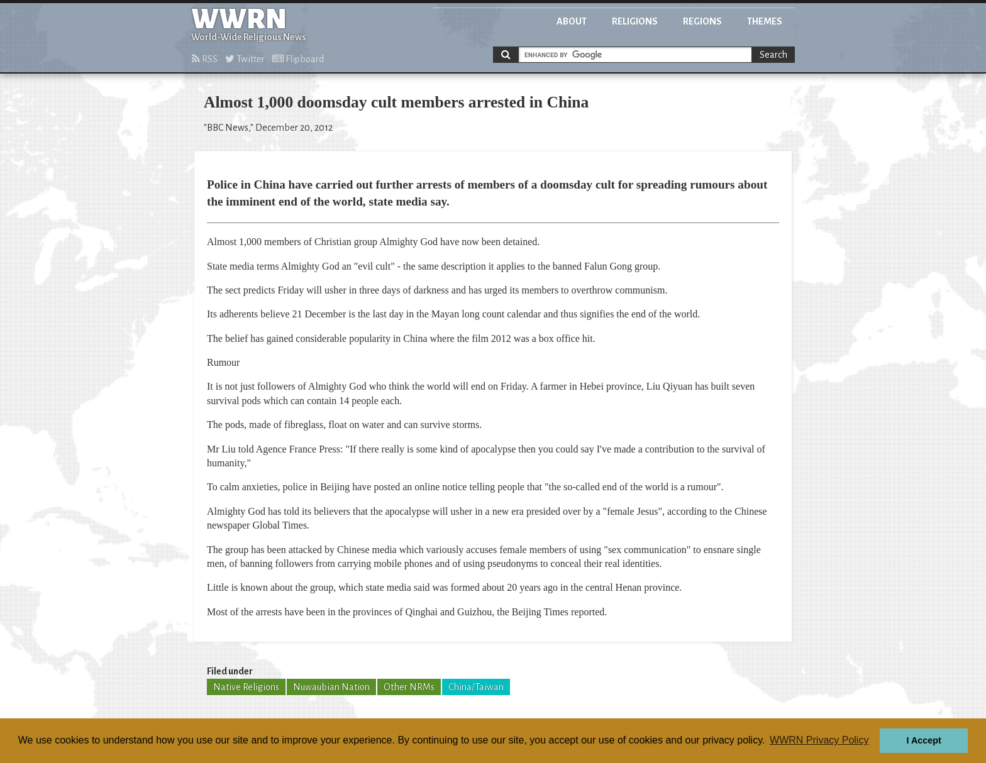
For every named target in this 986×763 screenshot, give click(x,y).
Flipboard (298, 59)
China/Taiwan (476, 687)
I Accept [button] (923, 740)
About (572, 21)
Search (773, 55)
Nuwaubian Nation (331, 687)
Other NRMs (409, 687)
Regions (702, 21)
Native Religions (246, 687)
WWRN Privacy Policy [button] (819, 740)
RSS (205, 59)
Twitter (245, 59)
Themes (764, 21)
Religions (635, 21)
